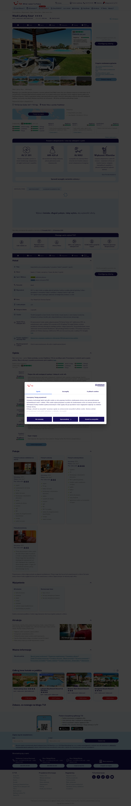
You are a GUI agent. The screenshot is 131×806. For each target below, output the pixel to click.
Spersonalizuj (65, 419)
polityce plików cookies (70, 413)
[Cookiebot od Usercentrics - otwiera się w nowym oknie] (96, 385)
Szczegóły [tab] (65, 391)
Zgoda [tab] (38, 391)
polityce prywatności (89, 413)
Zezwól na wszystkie (91, 419)
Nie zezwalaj (39, 419)
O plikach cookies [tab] (93, 391)
